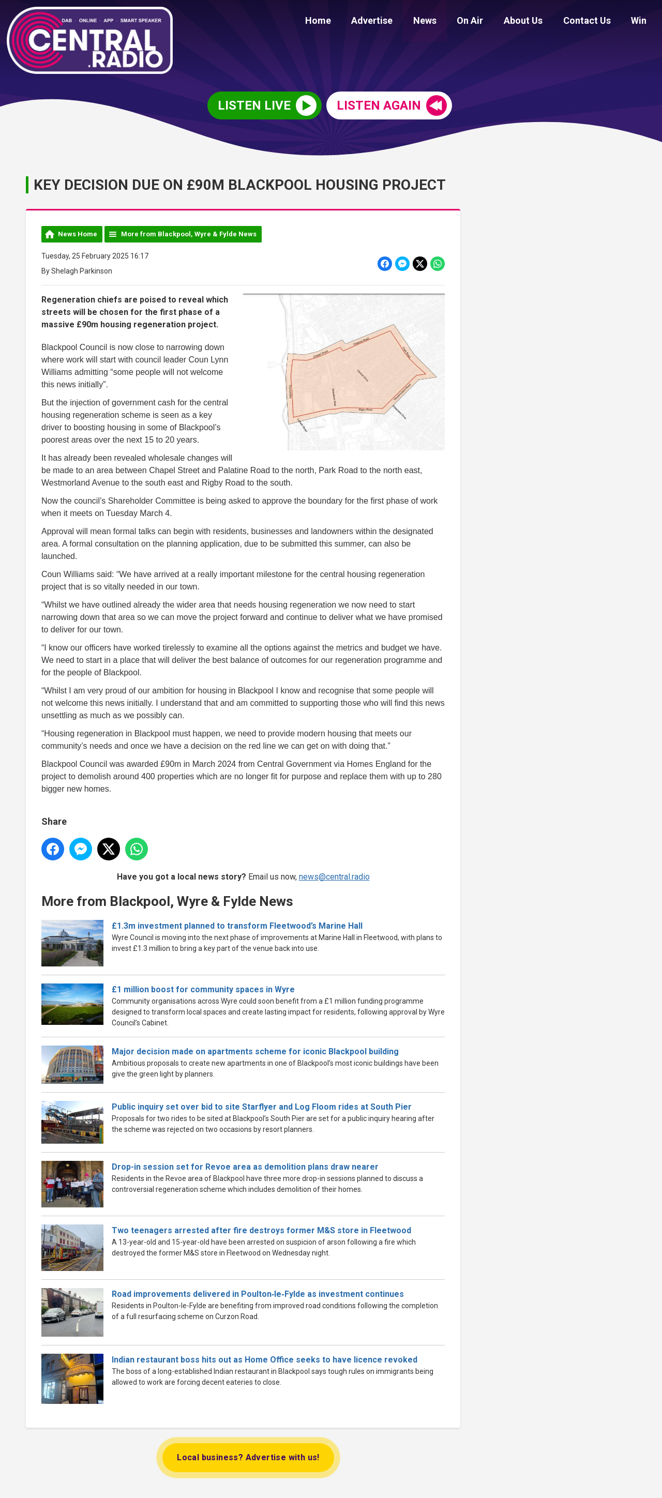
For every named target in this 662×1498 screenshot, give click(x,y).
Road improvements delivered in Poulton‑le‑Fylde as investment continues (258, 1294)
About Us (533, 22)
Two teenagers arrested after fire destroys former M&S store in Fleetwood (261, 1231)
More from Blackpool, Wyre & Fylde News (189, 234)
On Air (484, 22)
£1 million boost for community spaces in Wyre (203, 989)
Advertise (393, 22)
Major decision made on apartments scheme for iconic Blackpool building (255, 1051)
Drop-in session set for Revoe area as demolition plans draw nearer (245, 1167)
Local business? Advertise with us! (248, 1457)
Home (343, 22)
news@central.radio (334, 877)
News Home (77, 234)
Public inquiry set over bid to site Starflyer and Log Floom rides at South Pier (262, 1107)
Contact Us (592, 22)
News (442, 22)
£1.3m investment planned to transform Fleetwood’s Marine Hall (239, 926)
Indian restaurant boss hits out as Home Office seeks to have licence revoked (264, 1360)
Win (641, 22)
